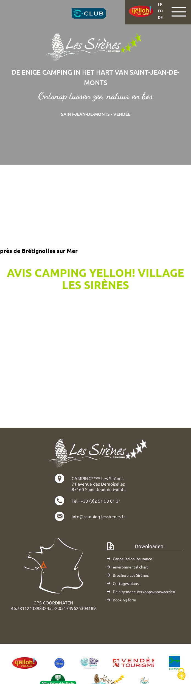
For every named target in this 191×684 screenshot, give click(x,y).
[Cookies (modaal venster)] (181, 674)
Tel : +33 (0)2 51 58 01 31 (96, 500)
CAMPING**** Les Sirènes (97, 478)
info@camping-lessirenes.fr (98, 516)
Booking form (124, 599)
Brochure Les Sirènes (131, 575)
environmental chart (130, 566)
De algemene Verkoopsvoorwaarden (144, 591)
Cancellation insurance (132, 558)
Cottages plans (126, 583)
